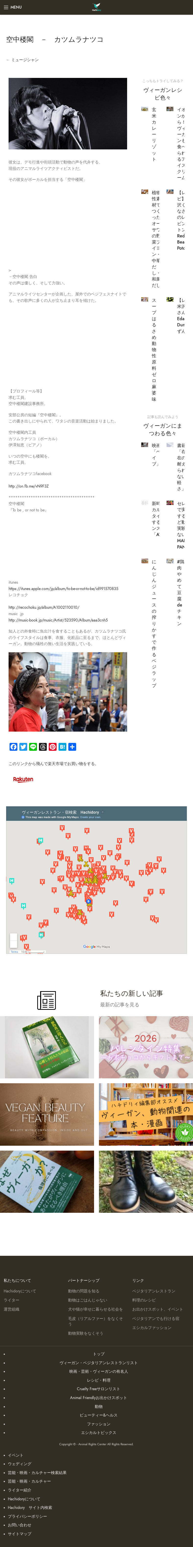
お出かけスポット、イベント (157, 1309)
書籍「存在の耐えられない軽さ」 (181, 467)
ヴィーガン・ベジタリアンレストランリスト (99, 1363)
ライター (11, 1300)
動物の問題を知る (83, 1291)
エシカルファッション (151, 1327)
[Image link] (23, 779)
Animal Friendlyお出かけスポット (98, 1398)
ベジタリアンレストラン (153, 1291)
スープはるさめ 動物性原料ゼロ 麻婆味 (154, 349)
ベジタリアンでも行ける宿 (155, 1318)
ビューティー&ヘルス (99, 1415)
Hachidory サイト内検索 (30, 1507)
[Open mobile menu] (12, 7)
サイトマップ (19, 1534)
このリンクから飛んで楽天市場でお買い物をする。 (54, 763)
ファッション (98, 1424)
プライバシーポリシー (27, 1516)
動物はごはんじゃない (87, 1300)
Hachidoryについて (20, 1291)
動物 (99, 1406)
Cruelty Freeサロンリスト (98, 1389)
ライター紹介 (19, 1490)
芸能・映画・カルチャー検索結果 (37, 1472)
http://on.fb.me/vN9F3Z (29, 486)
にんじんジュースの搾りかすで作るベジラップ (154, 624)
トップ (99, 1354)
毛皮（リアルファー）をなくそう (95, 1321)
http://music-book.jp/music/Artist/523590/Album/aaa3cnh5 (58, 620)
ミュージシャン (25, 60)
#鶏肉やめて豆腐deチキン (180, 593)
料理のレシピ (144, 1300)
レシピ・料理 (98, 1380)
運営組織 (11, 1309)
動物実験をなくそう (85, 1333)
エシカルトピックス (98, 1432)
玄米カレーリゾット (154, 134)
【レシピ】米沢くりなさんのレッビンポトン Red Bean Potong (184, 220)
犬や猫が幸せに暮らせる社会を (95, 1309)
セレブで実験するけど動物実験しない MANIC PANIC (184, 525)
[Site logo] (96, 7)
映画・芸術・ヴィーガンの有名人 (98, 1371)
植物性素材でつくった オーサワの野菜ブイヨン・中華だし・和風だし (158, 239)
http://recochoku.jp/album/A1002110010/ (44, 607)
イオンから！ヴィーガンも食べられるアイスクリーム (181, 143)
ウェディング (19, 1464)
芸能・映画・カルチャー (29, 1481)
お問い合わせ (19, 1525)
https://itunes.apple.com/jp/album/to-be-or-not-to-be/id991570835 (63, 589)
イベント (16, 1455)
